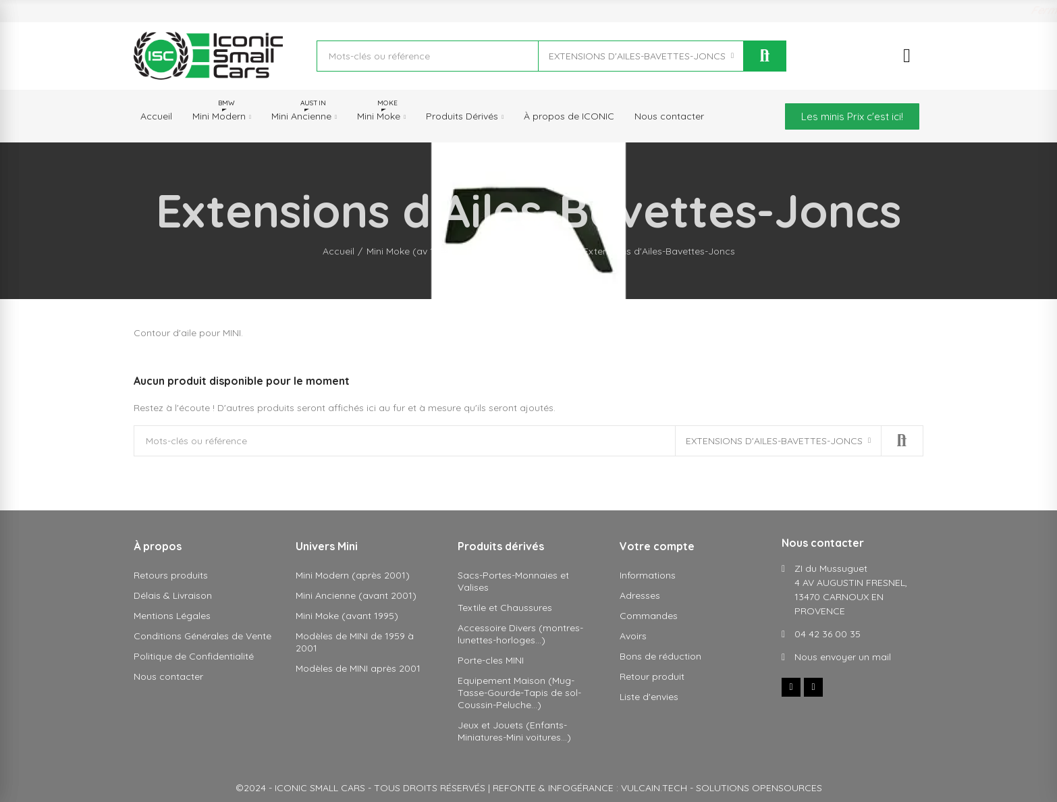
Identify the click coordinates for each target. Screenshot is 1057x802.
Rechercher (764, 56)
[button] (852, 116)
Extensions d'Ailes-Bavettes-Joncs (637, 56)
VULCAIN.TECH (654, 788)
